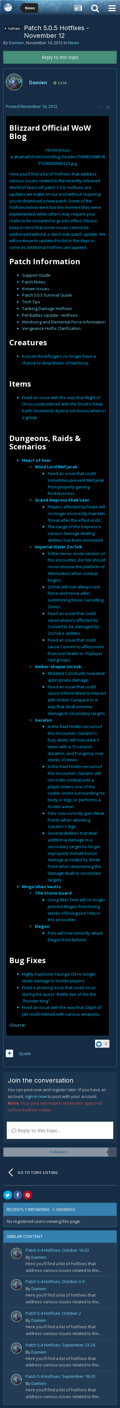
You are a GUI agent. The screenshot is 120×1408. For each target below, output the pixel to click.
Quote (25, 1053)
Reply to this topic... (36, 1130)
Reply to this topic (60, 57)
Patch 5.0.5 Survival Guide (47, 295)
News (73, 42)
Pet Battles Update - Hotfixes (50, 315)
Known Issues (35, 288)
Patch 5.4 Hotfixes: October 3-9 (55, 1281)
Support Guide (36, 275)
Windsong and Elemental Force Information (64, 322)
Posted (31, 106)
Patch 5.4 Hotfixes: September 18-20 (60, 1376)
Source (17, 1025)
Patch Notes (33, 282)
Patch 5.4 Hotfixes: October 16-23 (57, 1250)
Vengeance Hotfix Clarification (51, 328)
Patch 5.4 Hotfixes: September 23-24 (60, 1345)
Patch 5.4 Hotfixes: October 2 (53, 1313)
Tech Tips (31, 302)
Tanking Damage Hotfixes (47, 308)
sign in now (36, 1096)
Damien (16, 42)
